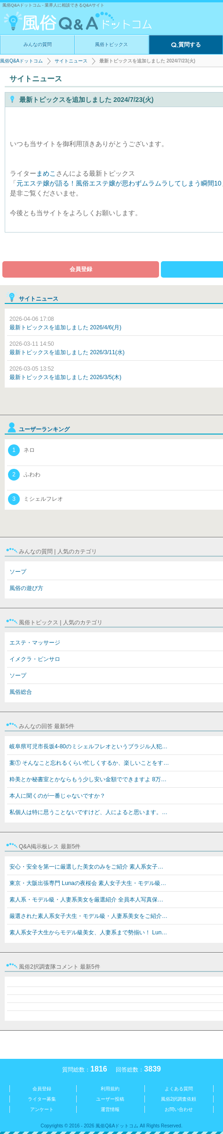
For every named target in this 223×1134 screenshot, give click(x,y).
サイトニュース (71, 60)
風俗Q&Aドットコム (21, 60)
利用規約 (110, 1088)
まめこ (46, 173)
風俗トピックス (111, 44)
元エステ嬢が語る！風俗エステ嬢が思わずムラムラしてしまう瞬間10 (119, 183)
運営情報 (110, 1109)
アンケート (42, 1109)
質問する (186, 45)
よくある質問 (179, 1088)
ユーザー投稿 (110, 1099)
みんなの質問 (38, 44)
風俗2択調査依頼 (179, 1099)
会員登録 (81, 269)
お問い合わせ (179, 1109)
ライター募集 (42, 1099)
